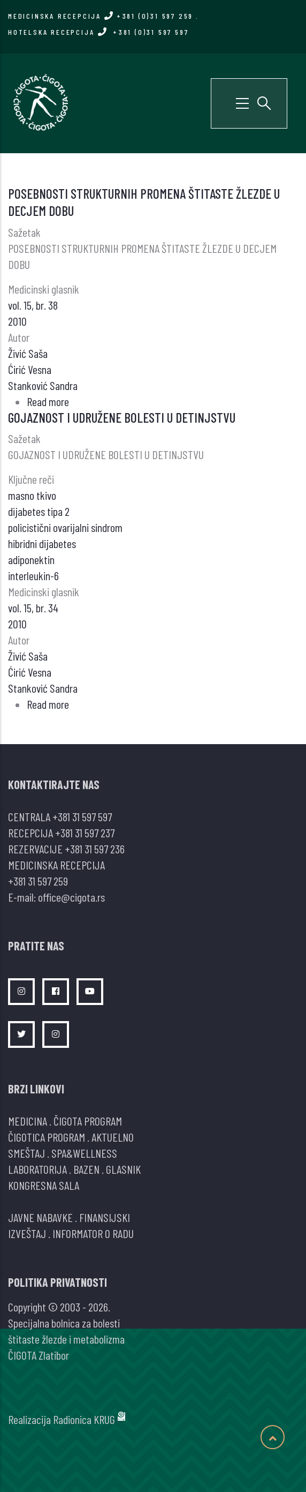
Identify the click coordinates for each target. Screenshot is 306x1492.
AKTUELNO (112, 1137)
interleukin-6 (33, 575)
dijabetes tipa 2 (39, 511)
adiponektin (31, 559)
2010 (17, 321)
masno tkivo (32, 495)
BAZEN (86, 1169)
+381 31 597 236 (95, 849)
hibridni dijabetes (42, 543)
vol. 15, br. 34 (33, 607)
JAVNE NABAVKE (40, 1217)
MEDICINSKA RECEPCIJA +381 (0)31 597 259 (100, 15)
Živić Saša (28, 353)
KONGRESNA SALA (43, 1185)
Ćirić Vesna (29, 369)
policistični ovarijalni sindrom (65, 527)
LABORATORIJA (37, 1169)
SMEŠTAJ (26, 1153)
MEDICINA (27, 1121)
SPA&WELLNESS (84, 1153)
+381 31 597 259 (38, 881)
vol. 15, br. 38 (33, 305)
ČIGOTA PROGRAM (87, 1121)
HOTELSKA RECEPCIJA (98, 31)
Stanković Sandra (43, 385)
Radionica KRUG (84, 1419)
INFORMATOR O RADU (93, 1233)
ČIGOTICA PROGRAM (46, 1137)
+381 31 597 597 (82, 816)
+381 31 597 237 (84, 832)
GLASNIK (123, 1169)
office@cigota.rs (71, 897)
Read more (48, 401)
